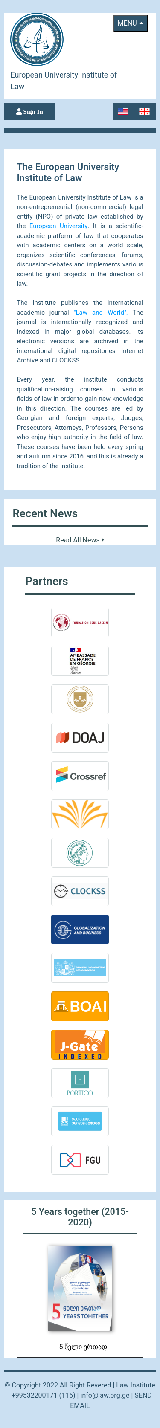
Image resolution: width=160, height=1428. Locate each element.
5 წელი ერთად (83, 1347)
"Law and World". (101, 312)
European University (58, 226)
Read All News (80, 540)
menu (130, 23)
